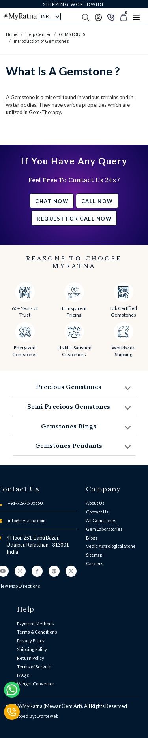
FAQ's (23, 675)
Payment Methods (35, 623)
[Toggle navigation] (136, 16)
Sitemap (94, 554)
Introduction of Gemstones (41, 40)
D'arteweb (47, 716)
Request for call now (74, 218)
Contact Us (97, 511)
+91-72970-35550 (25, 503)
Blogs (91, 537)
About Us (95, 503)
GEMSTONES (72, 34)
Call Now (97, 201)
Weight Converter (35, 683)
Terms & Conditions (37, 631)
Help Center (38, 34)
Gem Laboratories (104, 529)
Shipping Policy (32, 649)
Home (12, 34)
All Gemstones (101, 520)
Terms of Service (34, 666)
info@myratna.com (26, 520)
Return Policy (30, 658)
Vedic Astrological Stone (111, 546)
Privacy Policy (31, 640)
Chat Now (51, 201)
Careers (94, 563)
